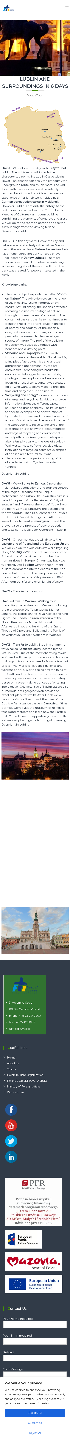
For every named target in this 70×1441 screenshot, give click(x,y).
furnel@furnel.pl (19, 1028)
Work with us (15, 1092)
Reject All (35, 1433)
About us (13, 1063)
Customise (35, 1423)
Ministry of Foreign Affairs (23, 1086)
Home (11, 1057)
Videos (11, 1069)
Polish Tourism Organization (25, 1075)
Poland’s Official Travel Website (27, 1080)
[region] (35, 1409)
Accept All (35, 1412)
